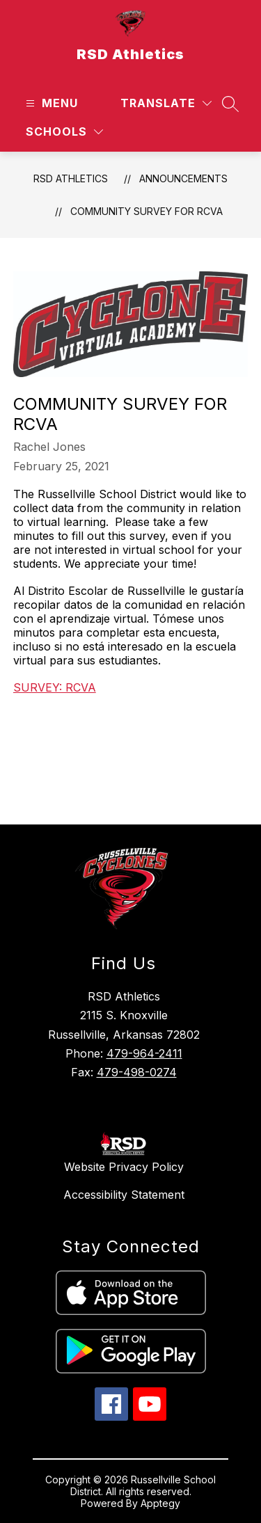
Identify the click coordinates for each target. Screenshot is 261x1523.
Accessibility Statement (123, 1195)
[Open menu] (50, 103)
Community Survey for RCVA (146, 211)
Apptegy (160, 1503)
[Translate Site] (166, 103)
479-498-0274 (137, 1072)
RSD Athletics (70, 178)
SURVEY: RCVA (54, 687)
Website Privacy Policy (124, 1167)
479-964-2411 (144, 1053)
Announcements (183, 178)
